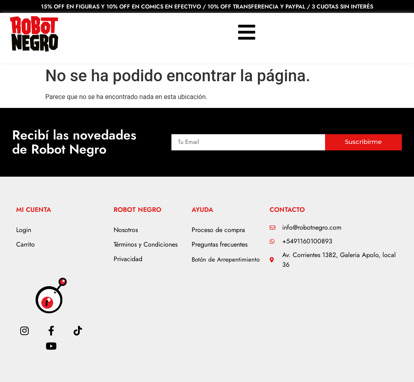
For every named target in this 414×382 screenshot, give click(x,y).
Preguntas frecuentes (219, 244)
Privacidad (128, 259)
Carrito (25, 244)
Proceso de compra (218, 229)
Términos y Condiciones (145, 244)
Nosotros (126, 229)
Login (23, 229)
